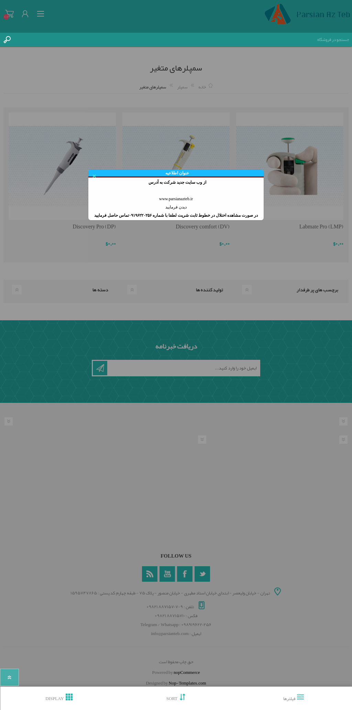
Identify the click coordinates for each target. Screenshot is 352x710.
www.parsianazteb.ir (176, 198)
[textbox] (183, 39)
